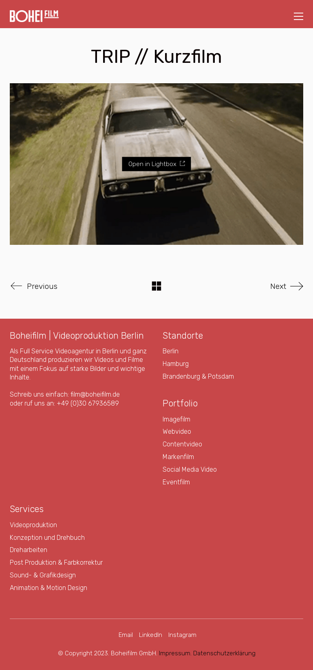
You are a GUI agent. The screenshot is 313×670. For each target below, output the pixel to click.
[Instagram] (182, 635)
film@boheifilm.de (95, 394)
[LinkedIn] (150, 635)
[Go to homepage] (34, 16)
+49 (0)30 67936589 (88, 403)
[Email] (126, 635)
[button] (298, 16)
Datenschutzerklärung (224, 653)
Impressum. (175, 653)
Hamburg (176, 364)
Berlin (171, 351)
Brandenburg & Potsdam (198, 376)
